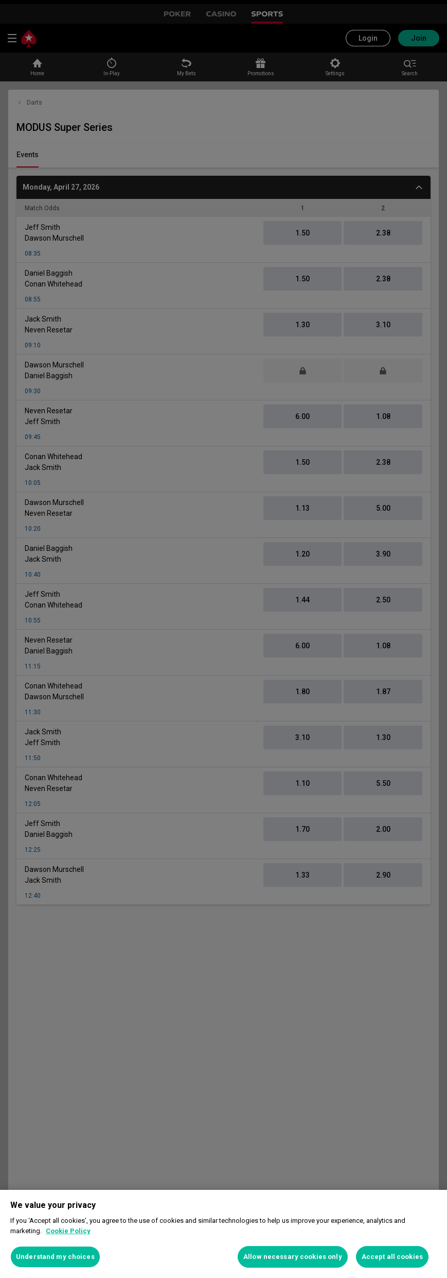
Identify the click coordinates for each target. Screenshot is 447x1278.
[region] (223, 1234)
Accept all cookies (392, 1256)
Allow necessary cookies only (292, 1256)
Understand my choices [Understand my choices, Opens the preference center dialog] (55, 1256)
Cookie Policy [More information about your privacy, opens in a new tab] (68, 1231)
